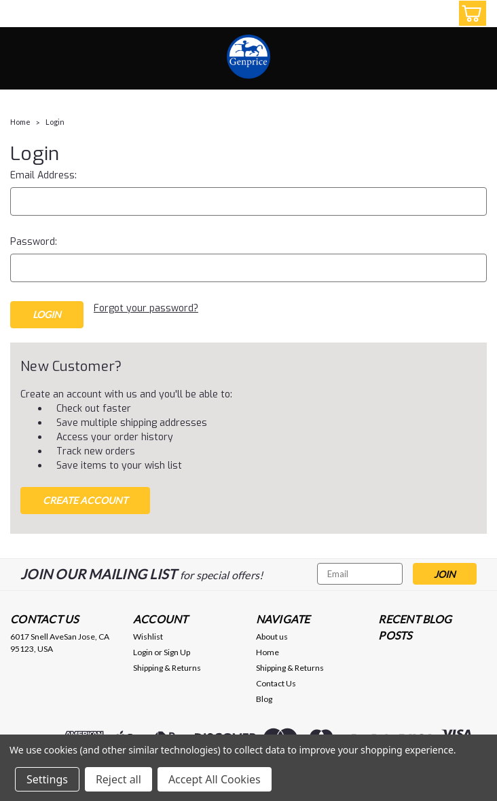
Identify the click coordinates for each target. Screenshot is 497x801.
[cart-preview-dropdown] (469, 13)
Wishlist (148, 636)
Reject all (118, 779)
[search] (409, 13)
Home (20, 121)
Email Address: (43, 175)
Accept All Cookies (214, 779)
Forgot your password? (146, 308)
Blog (264, 699)
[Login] (439, 13)
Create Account (85, 500)
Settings (47, 779)
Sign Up (177, 652)
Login (55, 121)
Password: (33, 241)
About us (272, 636)
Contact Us (276, 683)
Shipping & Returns (167, 668)
